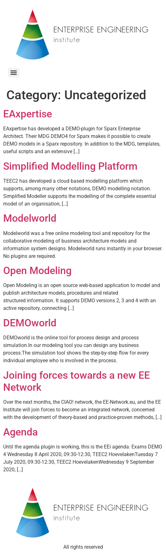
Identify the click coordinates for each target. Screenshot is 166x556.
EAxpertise (27, 114)
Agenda (20, 432)
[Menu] (13, 72)
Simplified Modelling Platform (70, 166)
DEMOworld (29, 323)
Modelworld (29, 218)
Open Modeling (37, 271)
